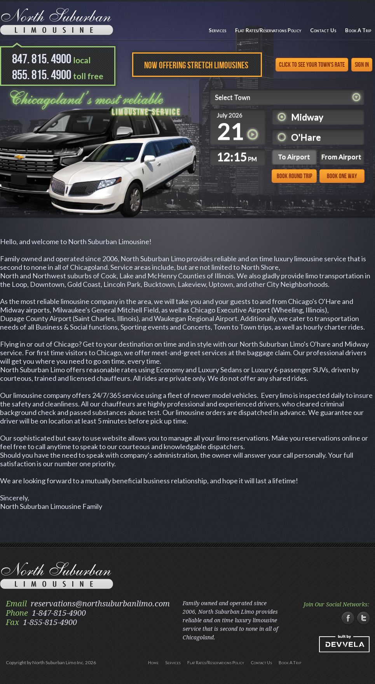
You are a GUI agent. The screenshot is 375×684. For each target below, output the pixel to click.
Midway (307, 116)
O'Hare (306, 137)
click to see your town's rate (312, 65)
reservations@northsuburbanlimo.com (100, 603)
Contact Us (323, 30)
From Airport (341, 157)
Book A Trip (358, 30)
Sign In (362, 65)
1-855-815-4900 (50, 622)
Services (217, 30)
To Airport (294, 157)
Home (153, 662)
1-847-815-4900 (59, 613)
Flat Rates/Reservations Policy (268, 30)
